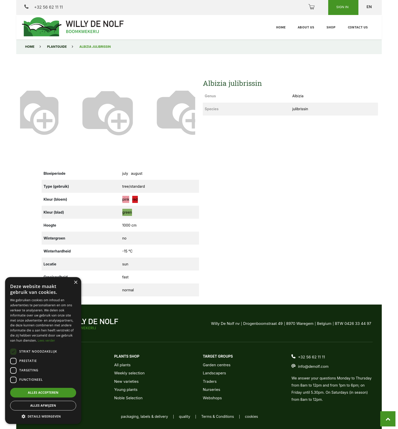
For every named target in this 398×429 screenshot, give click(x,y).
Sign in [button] (343, 7)
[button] (33, 111)
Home (30, 47)
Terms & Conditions (217, 416)
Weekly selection (129, 373)
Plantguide (57, 47)
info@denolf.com (313, 366)
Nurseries (211, 389)
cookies (251, 416)
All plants (122, 364)
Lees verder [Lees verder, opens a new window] (46, 340)
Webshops (212, 397)
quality (184, 416)
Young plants (126, 389)
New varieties (126, 381)
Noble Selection (128, 397)
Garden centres (216, 364)
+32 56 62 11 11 (43, 7)
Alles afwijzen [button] (43, 405)
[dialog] (43, 350)
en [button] (370, 6)
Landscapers (214, 373)
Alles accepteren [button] (43, 392)
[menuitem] (281, 27)
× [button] (75, 282)
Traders (210, 381)
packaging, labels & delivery (144, 416)
